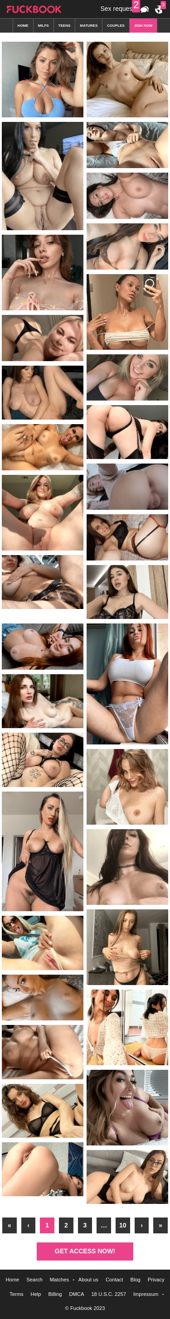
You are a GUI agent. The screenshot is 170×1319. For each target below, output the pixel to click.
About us (88, 1279)
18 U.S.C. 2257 (108, 1294)
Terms (16, 1294)
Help (36, 1294)
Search (34, 1279)
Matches (59, 1279)
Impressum (145, 1294)
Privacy (156, 1279)
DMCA (76, 1294)
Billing (55, 1294)
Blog (135, 1279)
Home (12, 1279)
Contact (114, 1279)
